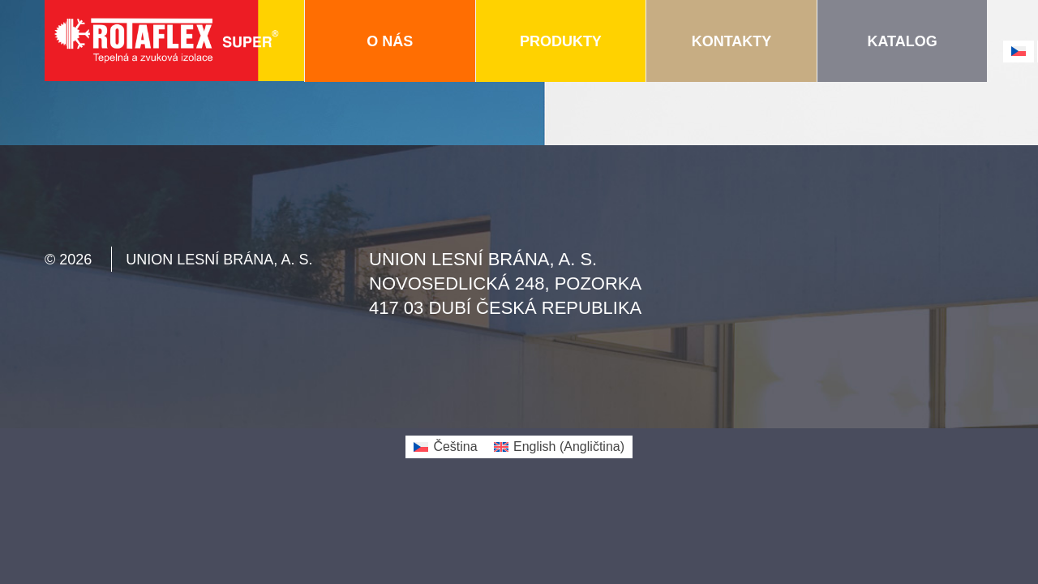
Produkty (561, 41)
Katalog (902, 41)
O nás (390, 41)
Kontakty (732, 41)
